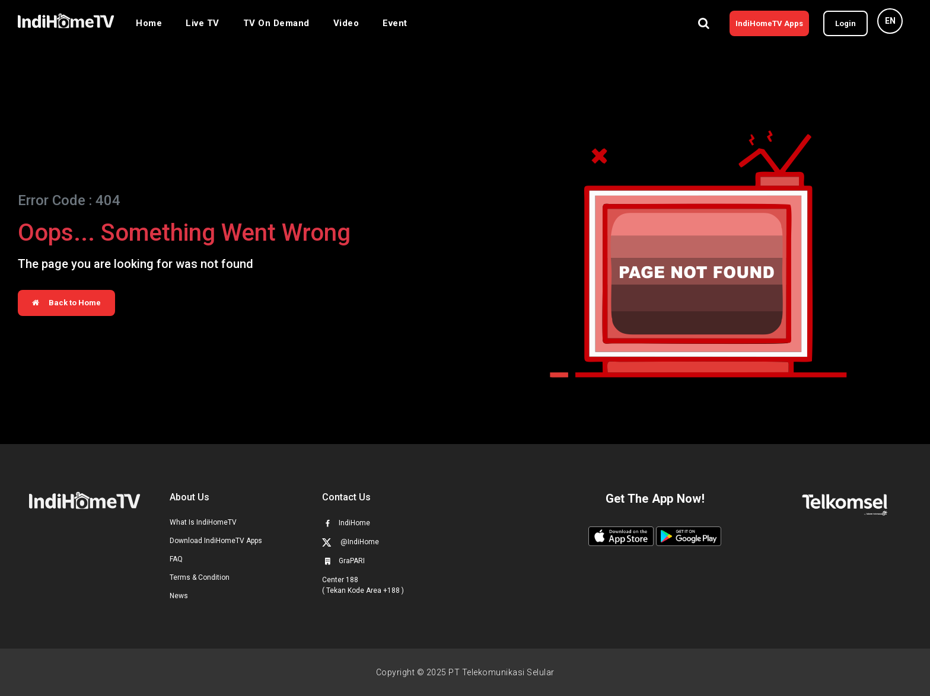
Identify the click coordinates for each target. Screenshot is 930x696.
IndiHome (346, 523)
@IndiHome (350, 542)
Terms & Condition (200, 577)
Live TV (202, 23)
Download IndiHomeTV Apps (216, 541)
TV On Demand (276, 23)
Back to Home (66, 302)
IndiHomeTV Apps (769, 23)
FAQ (176, 559)
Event (395, 23)
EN (890, 20)
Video (346, 23)
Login (845, 23)
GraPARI (343, 561)
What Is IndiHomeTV (203, 522)
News (179, 596)
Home (149, 23)
